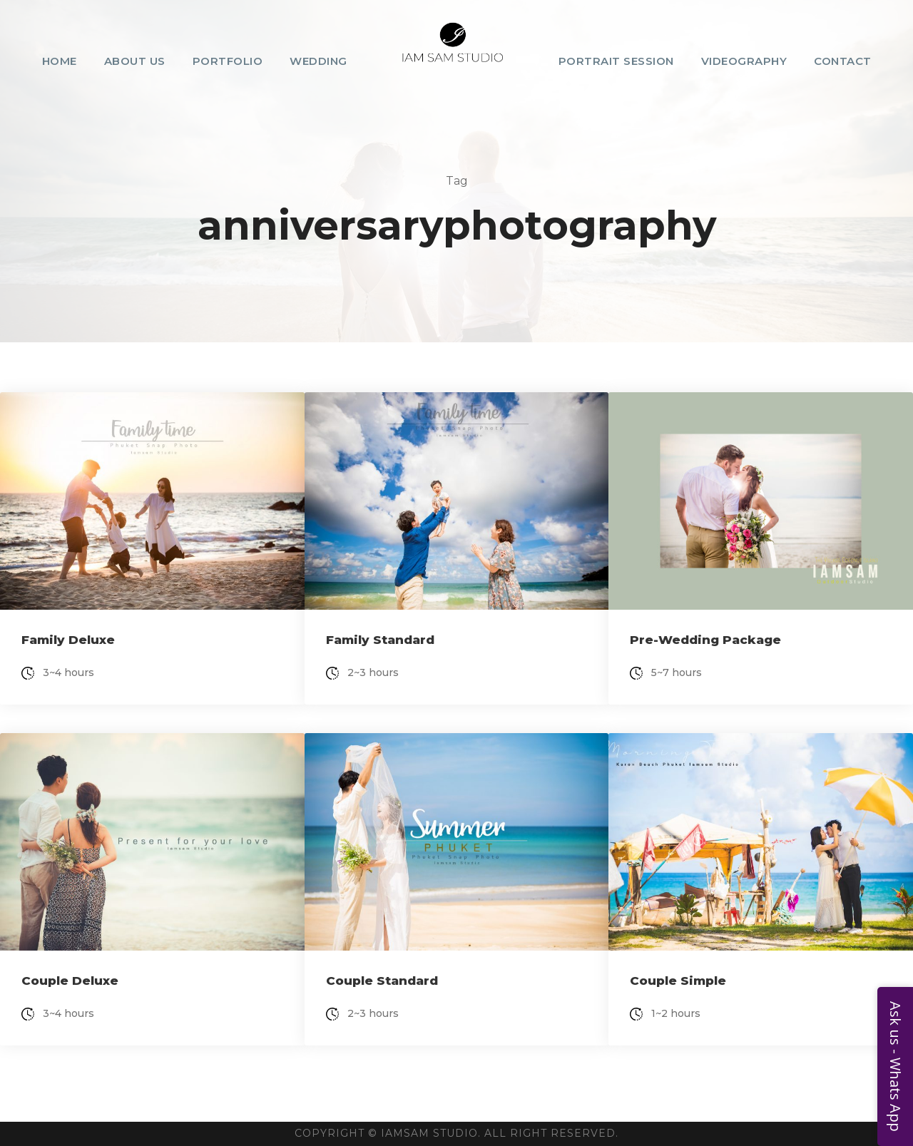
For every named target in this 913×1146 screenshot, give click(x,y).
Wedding (318, 61)
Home (59, 61)
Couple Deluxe (69, 980)
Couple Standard (382, 980)
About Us (134, 61)
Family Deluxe (68, 640)
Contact (843, 61)
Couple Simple (678, 980)
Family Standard (380, 640)
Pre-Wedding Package (705, 640)
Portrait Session (616, 61)
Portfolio (228, 61)
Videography (744, 61)
